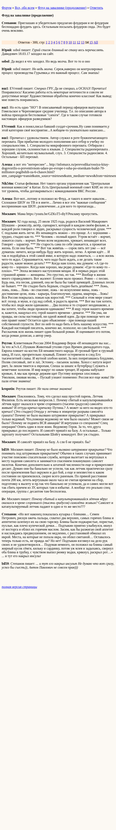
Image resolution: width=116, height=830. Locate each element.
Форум (6, 8)
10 (70, 42)
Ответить (96, 8)
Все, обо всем (24, 8)
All (96, 42)
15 (91, 42)
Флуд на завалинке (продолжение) (62, 8)
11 (74, 42)
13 (82, 42)
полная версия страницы (19, 587)
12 (78, 42)
